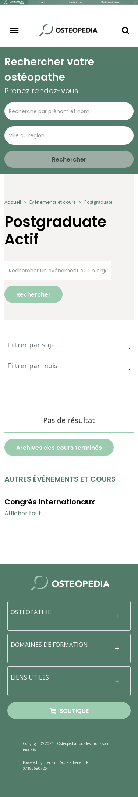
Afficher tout (22, 513)
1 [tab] (58, 540)
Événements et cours (52, 202)
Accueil (12, 202)
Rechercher (33, 294)
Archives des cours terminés (59, 447)
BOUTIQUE (69, 711)
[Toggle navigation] (14, 30)
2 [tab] (69, 540)
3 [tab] (80, 540)
